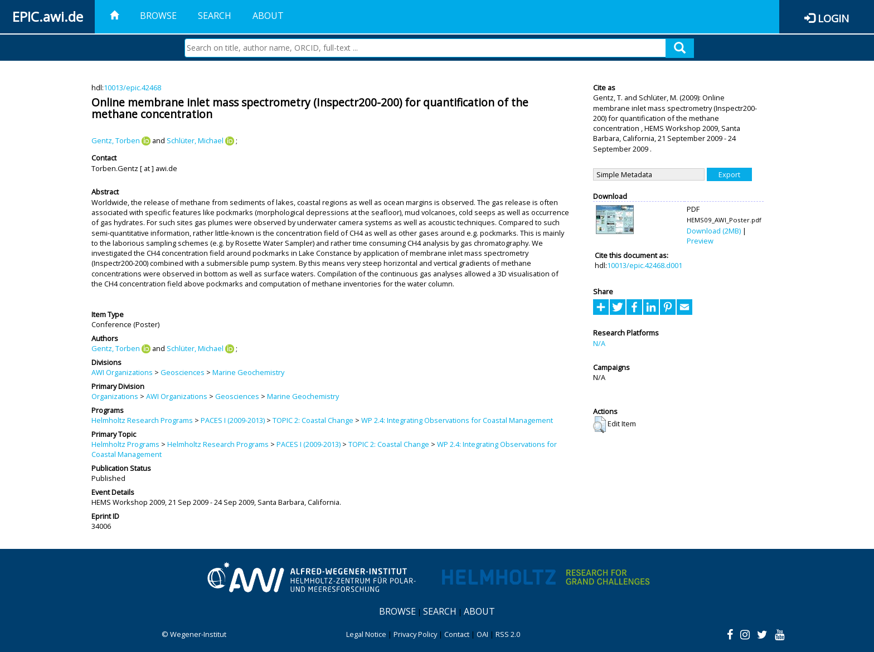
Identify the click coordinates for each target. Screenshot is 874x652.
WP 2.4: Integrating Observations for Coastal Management (457, 420)
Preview (700, 241)
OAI (482, 634)
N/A (599, 343)
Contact (456, 634)
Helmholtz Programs (125, 444)
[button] (599, 424)
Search (214, 15)
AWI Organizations (122, 372)
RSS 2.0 (508, 634)
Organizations (114, 396)
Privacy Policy (415, 634)
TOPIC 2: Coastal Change (313, 420)
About (268, 15)
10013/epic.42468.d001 (644, 265)
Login (833, 18)
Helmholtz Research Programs (142, 420)
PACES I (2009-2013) (233, 420)
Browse (158, 15)
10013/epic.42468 (132, 87)
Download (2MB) (714, 231)
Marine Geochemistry (248, 372)
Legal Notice (366, 634)
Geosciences (183, 372)
